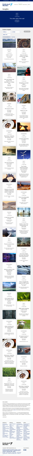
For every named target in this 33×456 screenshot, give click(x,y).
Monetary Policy (12, 432)
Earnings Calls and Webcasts (26, 430)
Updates (14, 451)
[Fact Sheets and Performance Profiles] (19, 424)
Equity (10, 424)
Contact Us (18, 453)
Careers (16, 0)
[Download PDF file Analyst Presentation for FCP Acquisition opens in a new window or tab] (26, 434)
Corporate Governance (25, 436)
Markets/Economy (12, 431)
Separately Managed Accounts (6, 427)
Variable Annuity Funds (5, 434)
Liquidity (11, 430)
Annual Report (25, 428)
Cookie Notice (19, 452)
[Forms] (19, 425)
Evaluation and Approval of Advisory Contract (10, 449)
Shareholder (9, 451)
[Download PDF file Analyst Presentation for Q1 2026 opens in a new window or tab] (26, 432)
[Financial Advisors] (19, 438)
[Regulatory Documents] (19, 428)
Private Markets (5, 436)
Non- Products (5, 437)
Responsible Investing (11, 435)
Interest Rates (12, 428)
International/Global (13, 429)
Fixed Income (12, 425)
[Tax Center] (19, 434)
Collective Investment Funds (6, 432)
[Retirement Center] (19, 433)
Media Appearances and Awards (26, 426)
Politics (11, 433)
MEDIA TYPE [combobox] (5, 34)
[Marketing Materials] (19, 426)
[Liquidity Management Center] (19, 437)
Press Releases (25, 424)
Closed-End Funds (5, 430)
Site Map (4, 452)
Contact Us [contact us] (11, 0)
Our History (25, 427)
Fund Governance (8, 452)
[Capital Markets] (19, 435)
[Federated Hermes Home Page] (8, 5)
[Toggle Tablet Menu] (28, 0)
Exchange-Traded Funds (5, 425)
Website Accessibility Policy (12, 453)
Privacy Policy (14, 452)
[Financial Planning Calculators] (19, 432)
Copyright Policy (5, 453)
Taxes (10, 436)
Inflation (11, 426)
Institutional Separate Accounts (6, 429)
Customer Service (6, 0)
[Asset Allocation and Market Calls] (19, 430)
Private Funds (5, 435)
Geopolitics (11, 427)
